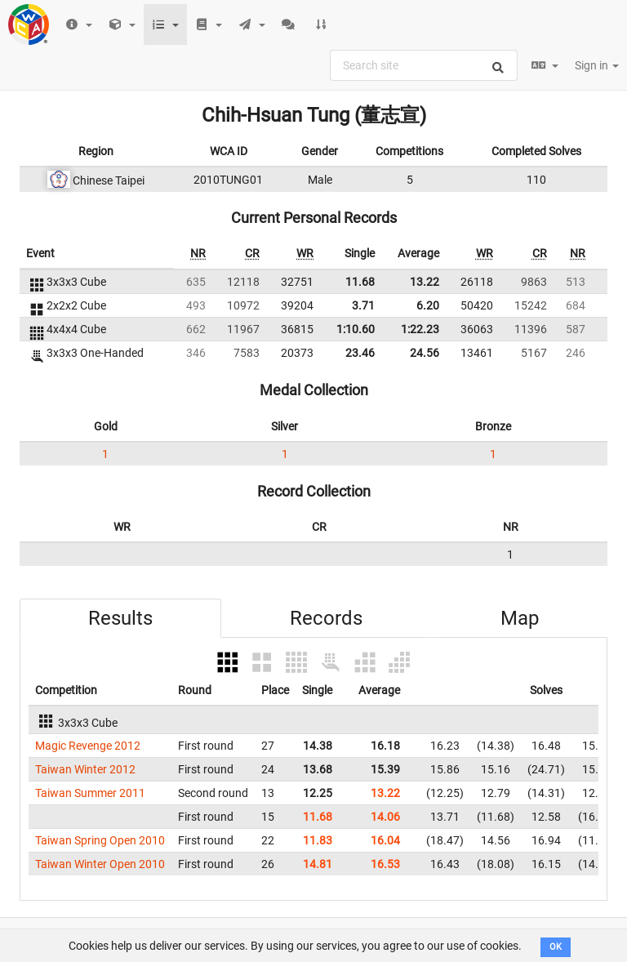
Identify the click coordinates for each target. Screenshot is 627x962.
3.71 (363, 305)
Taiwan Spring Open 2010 (100, 840)
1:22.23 (420, 329)
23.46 (360, 352)
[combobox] (424, 65)
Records (326, 618)
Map (519, 618)
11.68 (360, 281)
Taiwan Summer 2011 (90, 792)
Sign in (597, 65)
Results (120, 618)
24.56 (424, 352)
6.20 (427, 305)
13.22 (424, 281)
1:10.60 (355, 329)
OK (555, 947)
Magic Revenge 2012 (87, 745)
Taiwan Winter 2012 (85, 769)
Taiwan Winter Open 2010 (100, 864)
